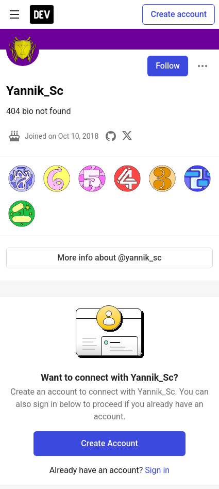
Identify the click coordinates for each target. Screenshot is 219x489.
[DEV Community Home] (42, 14)
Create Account (109, 443)
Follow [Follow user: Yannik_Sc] (168, 66)
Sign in (157, 470)
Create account (178, 14)
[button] (21, 178)
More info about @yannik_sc (109, 258)
